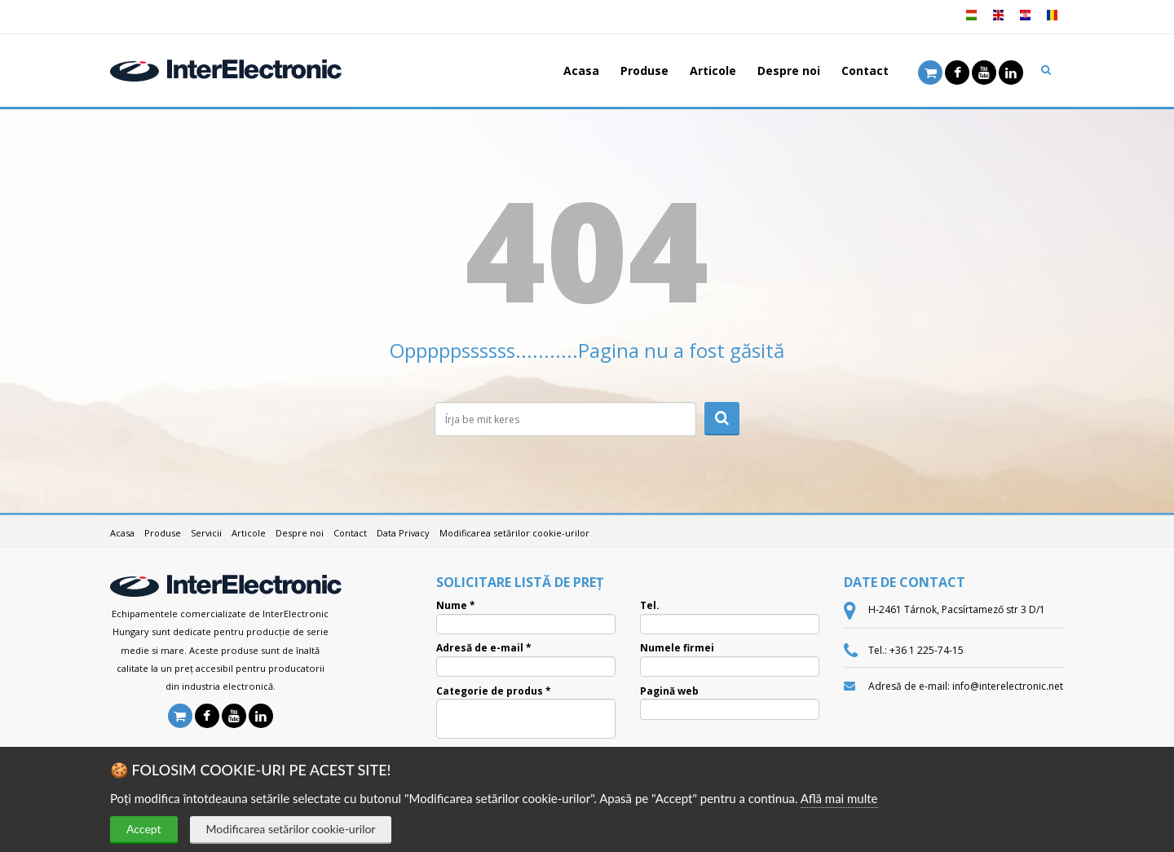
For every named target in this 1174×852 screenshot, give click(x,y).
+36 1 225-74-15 (926, 650)
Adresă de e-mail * (484, 648)
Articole (713, 70)
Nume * (455, 605)
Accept (143, 829)
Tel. (650, 605)
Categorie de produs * (493, 691)
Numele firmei (677, 648)
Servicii (206, 533)
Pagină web (669, 691)
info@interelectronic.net (1007, 686)
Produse (644, 70)
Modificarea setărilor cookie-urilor (291, 829)
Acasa (581, 70)
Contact (865, 70)
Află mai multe (839, 798)
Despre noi (788, 70)
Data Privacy (403, 533)
